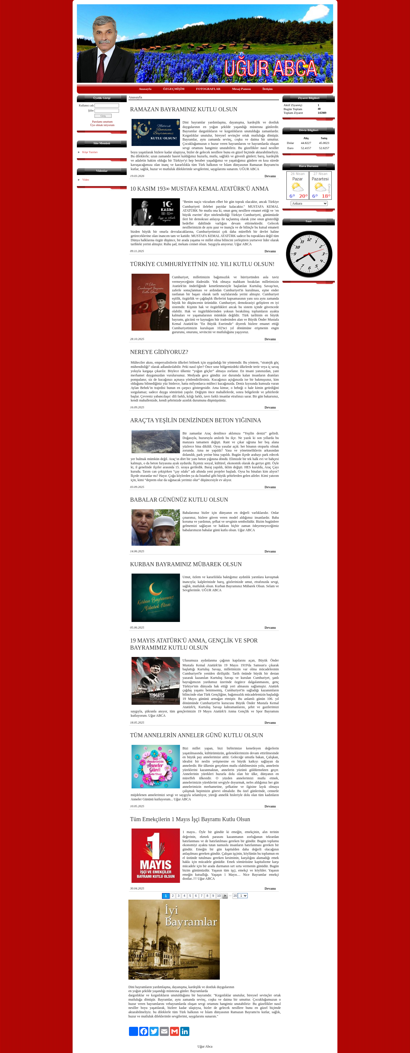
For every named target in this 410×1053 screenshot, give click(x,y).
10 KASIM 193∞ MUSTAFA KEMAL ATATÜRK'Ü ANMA (199, 189)
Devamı (270, 176)
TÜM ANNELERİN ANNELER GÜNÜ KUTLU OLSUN (196, 735)
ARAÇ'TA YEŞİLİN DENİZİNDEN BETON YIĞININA (195, 420)
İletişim (267, 88)
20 (235, 895)
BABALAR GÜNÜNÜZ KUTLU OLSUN (179, 499)
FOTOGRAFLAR (208, 88)
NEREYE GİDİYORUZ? (159, 352)
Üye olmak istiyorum (102, 125)
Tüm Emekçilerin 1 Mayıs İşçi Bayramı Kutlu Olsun (190, 819)
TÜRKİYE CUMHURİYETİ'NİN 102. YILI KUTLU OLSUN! (202, 264)
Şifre (91, 110)
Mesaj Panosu (241, 88)
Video (85, 179)
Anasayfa (145, 88)
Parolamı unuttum (102, 121)
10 (219, 895)
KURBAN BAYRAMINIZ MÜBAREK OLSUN (186, 564)
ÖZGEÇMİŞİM (173, 88)
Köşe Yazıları (90, 152)
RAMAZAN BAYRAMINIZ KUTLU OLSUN (183, 109)
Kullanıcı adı (86, 105)
